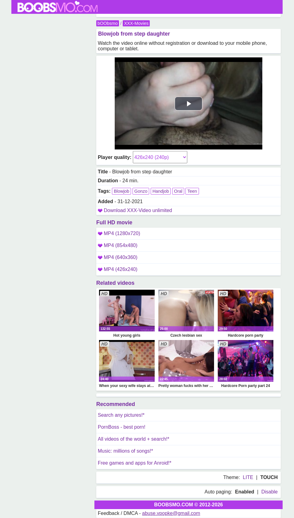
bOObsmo (107, 23)
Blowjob (121, 191)
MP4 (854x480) (117, 245)
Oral (178, 191)
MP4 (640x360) (117, 257)
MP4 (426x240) (117, 269)
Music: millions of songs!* (125, 451)
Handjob (161, 191)
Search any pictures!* (121, 415)
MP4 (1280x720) (119, 233)
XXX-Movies (136, 23)
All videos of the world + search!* (133, 439)
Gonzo (140, 191)
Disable (269, 491)
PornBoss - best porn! (121, 427)
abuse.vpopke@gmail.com (171, 513)
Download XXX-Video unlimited (138, 210)
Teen (192, 191)
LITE (248, 477)
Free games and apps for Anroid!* (134, 463)
